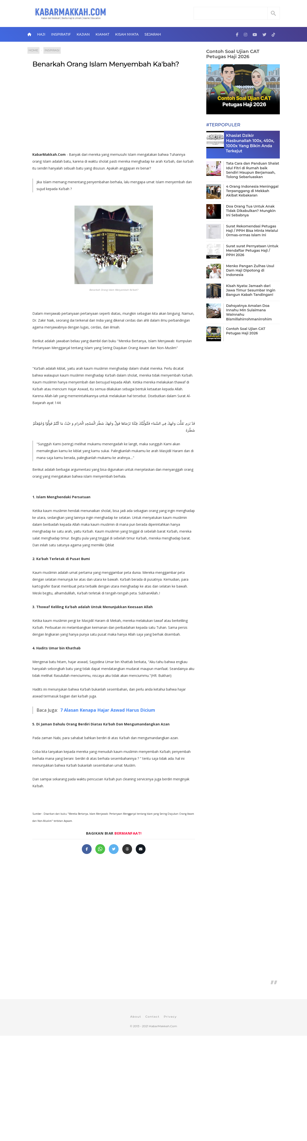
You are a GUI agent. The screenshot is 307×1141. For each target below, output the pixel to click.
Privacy (170, 1016)
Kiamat (102, 34)
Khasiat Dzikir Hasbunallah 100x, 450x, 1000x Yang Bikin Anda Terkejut (250, 143)
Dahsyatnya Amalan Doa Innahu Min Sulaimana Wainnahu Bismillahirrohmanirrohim (249, 312)
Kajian (83, 34)
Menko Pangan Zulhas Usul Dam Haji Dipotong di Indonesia (250, 270)
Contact (152, 1016)
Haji (41, 34)
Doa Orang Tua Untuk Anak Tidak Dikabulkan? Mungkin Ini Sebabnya (251, 210)
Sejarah (153, 34)
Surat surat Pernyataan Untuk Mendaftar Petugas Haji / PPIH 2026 (252, 250)
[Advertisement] (114, 112)
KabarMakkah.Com (163, 1026)
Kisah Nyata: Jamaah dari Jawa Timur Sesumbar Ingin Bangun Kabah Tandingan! (250, 290)
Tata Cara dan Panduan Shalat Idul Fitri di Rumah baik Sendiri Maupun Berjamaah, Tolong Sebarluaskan (252, 170)
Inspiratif (61, 34)
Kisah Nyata (127, 34)
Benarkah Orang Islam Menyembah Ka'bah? (105, 64)
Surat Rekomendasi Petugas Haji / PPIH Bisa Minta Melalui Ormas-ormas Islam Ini (252, 230)
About (135, 1016)
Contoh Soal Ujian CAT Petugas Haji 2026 (232, 54)
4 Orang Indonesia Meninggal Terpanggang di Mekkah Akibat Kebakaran (252, 190)
